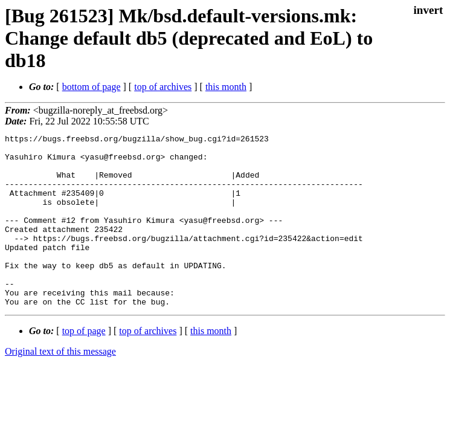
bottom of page (91, 87)
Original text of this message (60, 386)
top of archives (162, 87)
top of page (84, 365)
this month (225, 87)
